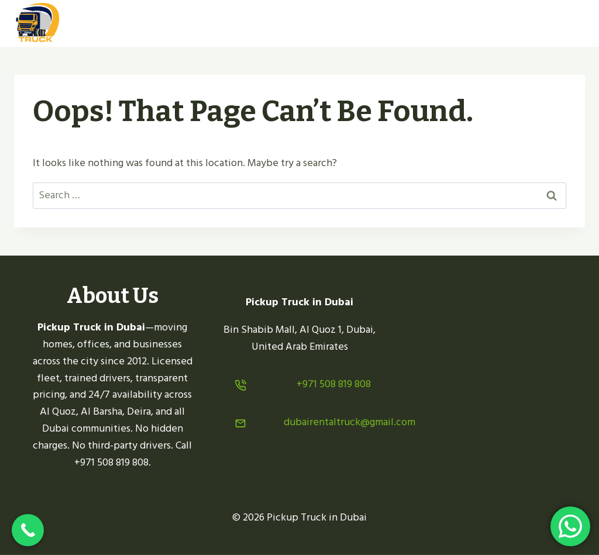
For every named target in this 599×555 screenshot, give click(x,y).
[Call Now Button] (28, 530)
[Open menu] (571, 23)
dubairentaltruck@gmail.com (349, 421)
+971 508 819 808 (334, 383)
